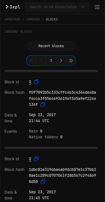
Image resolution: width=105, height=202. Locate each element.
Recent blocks (51, 46)
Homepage (12, 19)
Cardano (33, 19)
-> (83, 7)
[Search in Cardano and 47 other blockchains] (54, 7)
